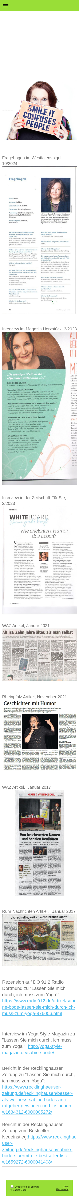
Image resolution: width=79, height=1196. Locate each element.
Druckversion (20, 1186)
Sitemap (35, 1186)
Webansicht (62, 1189)
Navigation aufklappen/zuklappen (39, 5)
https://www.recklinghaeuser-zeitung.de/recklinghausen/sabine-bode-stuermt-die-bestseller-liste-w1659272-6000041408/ (39, 1149)
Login (65, 1186)
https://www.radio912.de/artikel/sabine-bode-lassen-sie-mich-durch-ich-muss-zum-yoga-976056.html (38, 1007)
